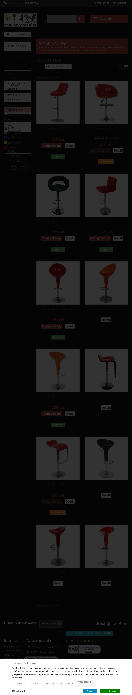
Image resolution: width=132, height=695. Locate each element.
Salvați (90, 691)
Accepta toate (110, 691)
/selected (18, 691)
